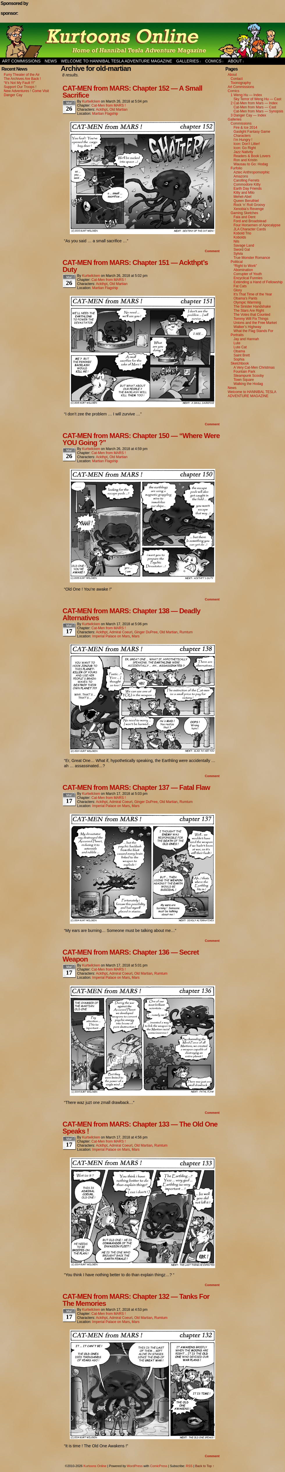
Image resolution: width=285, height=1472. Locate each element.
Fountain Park (244, 372)
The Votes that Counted (252, 315)
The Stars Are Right (249, 311)
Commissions (241, 123)
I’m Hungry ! (243, 140)
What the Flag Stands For (253, 331)
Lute (237, 343)
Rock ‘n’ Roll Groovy (249, 205)
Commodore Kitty (247, 184)
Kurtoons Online (142, 40)
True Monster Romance (252, 258)
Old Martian (118, 109)
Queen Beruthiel (246, 201)
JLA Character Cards (250, 229)
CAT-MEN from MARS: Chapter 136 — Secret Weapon (131, 955)
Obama (239, 351)
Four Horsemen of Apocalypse (257, 225)
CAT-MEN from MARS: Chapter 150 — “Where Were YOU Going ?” (141, 439)
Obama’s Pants (245, 298)
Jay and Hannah (246, 339)
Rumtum (186, 632)
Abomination (243, 270)
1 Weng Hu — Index (246, 95)
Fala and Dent (244, 217)
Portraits (237, 335)
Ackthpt (102, 109)
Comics (214, 61)
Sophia (239, 359)
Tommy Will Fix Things (251, 319)
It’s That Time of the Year (253, 294)
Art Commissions (21, 61)
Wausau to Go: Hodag (251, 164)
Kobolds (240, 237)
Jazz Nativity (243, 152)
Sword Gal (242, 250)
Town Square (244, 380)
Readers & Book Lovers (252, 156)
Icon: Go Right (245, 148)
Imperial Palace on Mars (111, 636)
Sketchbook (240, 363)
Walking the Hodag (248, 384)
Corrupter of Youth (248, 274)
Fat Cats (240, 286)
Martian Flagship (105, 114)
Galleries (188, 61)
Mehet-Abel (242, 197)
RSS (189, 1466)
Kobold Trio (242, 233)
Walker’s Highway (247, 327)
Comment (212, 251)
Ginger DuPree (146, 632)
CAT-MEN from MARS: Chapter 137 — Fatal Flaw (136, 787)
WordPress (134, 1466)
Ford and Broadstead (250, 221)
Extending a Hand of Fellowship (258, 282)
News (51, 61)
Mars (136, 636)
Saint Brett (242, 355)
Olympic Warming (247, 302)
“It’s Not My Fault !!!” (19, 83)
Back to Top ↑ (204, 1466)
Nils (236, 241)
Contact (237, 79)
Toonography (241, 83)
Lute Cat (240, 347)
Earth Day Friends (248, 189)
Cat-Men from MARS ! (108, 105)
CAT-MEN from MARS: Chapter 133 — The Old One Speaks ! (140, 1127)
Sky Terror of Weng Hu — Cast (257, 99)
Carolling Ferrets (246, 180)
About (236, 61)
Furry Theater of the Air (22, 75)
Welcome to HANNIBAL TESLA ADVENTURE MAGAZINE (116, 61)
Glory (238, 290)
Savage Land (244, 245)
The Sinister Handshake (252, 306)
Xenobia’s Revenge (249, 209)
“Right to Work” (245, 266)
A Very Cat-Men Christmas (254, 367)
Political (237, 262)
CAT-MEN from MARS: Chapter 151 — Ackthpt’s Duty (135, 266)
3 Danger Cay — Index (248, 115)
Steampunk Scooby (249, 376)
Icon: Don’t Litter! (247, 144)
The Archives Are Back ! (22, 79)
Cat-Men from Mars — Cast (255, 107)
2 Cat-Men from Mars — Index (254, 103)
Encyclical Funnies (248, 278)
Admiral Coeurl (120, 632)
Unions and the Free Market (255, 323)
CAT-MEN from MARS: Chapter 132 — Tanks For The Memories (136, 1299)
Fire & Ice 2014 (245, 127)
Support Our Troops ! (20, 87)
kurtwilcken (91, 101)
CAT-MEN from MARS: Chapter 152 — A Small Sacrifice (132, 91)
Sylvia (238, 254)
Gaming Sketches (244, 213)
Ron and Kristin (245, 160)
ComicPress (158, 1466)
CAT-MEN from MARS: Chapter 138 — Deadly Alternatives (131, 614)
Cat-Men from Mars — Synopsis (258, 111)
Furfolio (236, 168)
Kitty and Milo (244, 193)
